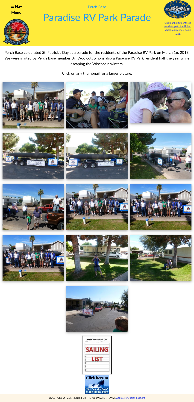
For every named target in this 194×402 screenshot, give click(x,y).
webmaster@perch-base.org (130, 397)
